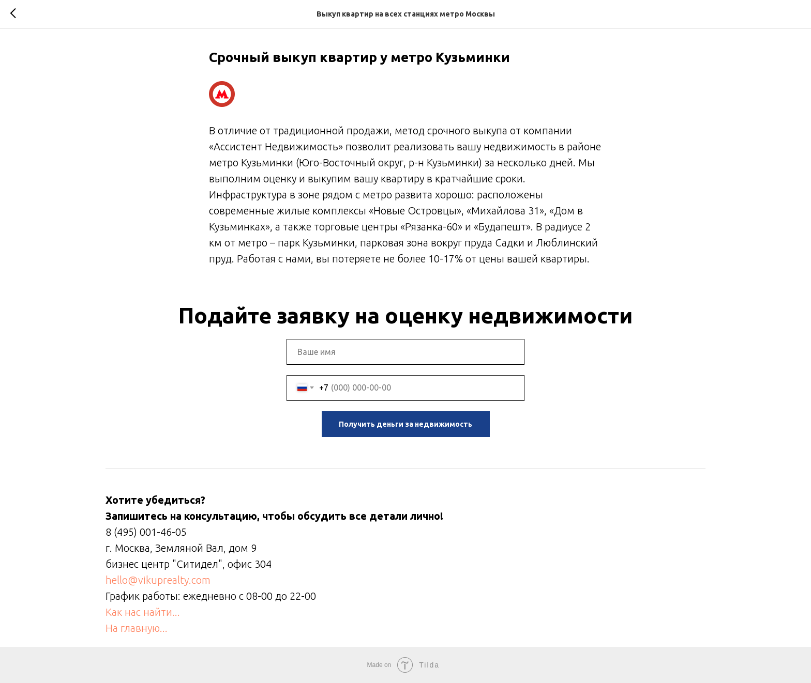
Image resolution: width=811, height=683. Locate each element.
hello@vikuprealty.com (158, 580)
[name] (405, 352)
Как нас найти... (143, 612)
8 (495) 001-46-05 (146, 532)
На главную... (137, 628)
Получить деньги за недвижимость (405, 424)
